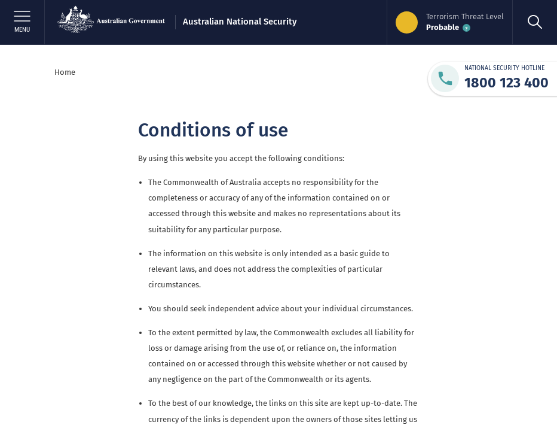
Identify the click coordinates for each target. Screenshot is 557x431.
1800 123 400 (506, 82)
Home (64, 72)
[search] (534, 22)
